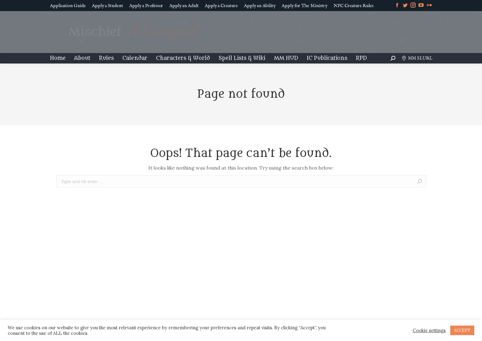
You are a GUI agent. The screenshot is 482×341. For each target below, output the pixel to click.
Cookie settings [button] (429, 330)
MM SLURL (417, 58)
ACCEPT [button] (462, 330)
